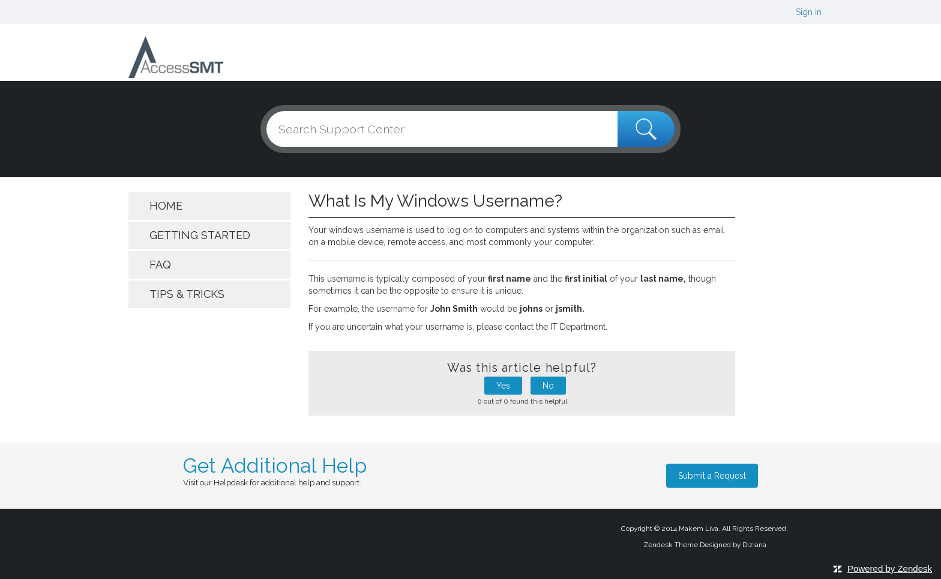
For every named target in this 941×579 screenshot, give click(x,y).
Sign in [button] (809, 12)
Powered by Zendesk (889, 568)
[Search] (470, 129)
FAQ (160, 264)
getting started (199, 235)
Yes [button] (503, 385)
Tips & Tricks (186, 294)
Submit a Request (712, 475)
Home (165, 205)
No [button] (548, 385)
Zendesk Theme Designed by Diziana (704, 545)
